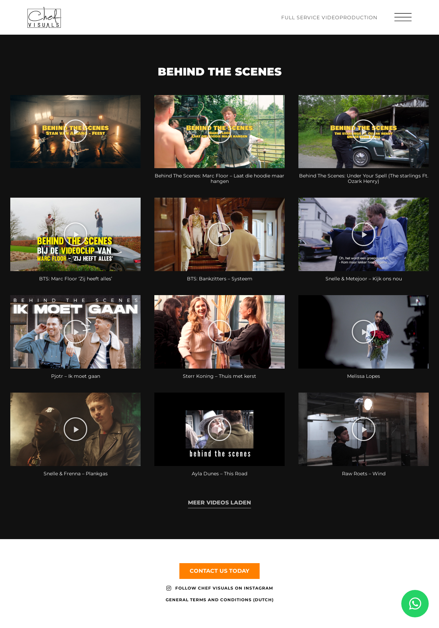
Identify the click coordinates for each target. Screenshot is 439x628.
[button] (75, 136)
